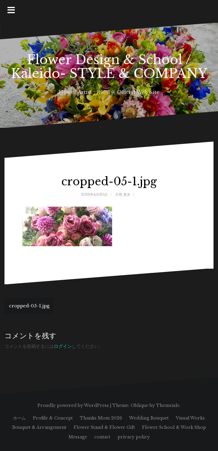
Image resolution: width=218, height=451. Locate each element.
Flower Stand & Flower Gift (104, 427)
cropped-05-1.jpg (29, 306)
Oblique (139, 405)
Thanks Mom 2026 (101, 418)
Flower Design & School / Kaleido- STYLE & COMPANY (109, 66)
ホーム (19, 418)
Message (77, 437)
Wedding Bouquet (149, 418)
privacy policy (134, 437)
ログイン (63, 346)
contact (102, 437)
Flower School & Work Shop (174, 427)
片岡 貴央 (122, 194)
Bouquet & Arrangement (39, 427)
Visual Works (190, 418)
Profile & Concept (53, 418)
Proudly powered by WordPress (73, 405)
